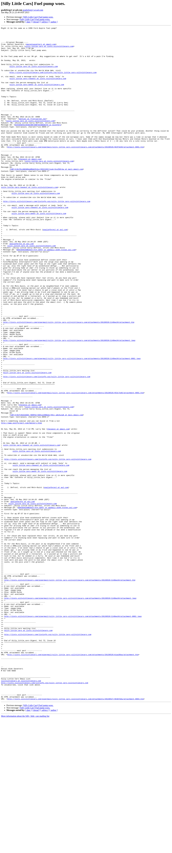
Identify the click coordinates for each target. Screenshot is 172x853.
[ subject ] (44, 22)
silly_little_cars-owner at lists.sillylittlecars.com (36, 96)
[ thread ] (36, 22)
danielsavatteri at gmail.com (40, 48)
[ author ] (54, 22)
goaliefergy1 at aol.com (33, 10)
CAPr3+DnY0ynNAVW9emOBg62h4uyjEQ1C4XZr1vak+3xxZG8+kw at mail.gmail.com (46, 197)
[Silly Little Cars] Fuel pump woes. (38, 17)
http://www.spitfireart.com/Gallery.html (21, 502)
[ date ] (28, 22)
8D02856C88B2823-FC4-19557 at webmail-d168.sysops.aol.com (46, 294)
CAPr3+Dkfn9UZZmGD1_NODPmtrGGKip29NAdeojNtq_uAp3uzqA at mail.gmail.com (46, 492)
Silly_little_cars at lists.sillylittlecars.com (27, 442)
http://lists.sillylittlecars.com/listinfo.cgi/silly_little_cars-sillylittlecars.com (52, 81)
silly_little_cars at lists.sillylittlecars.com (49, 50)
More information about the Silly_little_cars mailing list (25, 851)
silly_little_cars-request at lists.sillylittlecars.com (37, 89)
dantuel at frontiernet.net (32, 137)
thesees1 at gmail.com (30, 185)
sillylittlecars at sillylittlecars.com (21, 811)
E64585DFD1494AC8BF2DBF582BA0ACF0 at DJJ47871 (38, 144)
